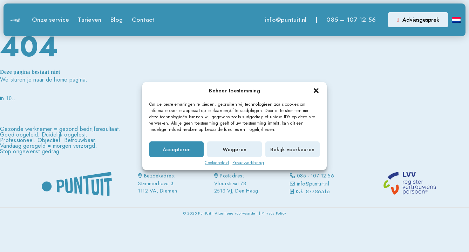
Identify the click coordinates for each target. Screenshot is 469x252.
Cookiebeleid (217, 163)
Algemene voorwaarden (236, 213)
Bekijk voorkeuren (292, 149)
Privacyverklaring (248, 163)
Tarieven (89, 19)
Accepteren (177, 149)
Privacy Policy (273, 213)
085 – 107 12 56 (351, 19)
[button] (316, 90)
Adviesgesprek (418, 20)
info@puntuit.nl (286, 19)
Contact (143, 19)
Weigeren (234, 149)
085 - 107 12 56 (315, 175)
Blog (116, 19)
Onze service (50, 19)
